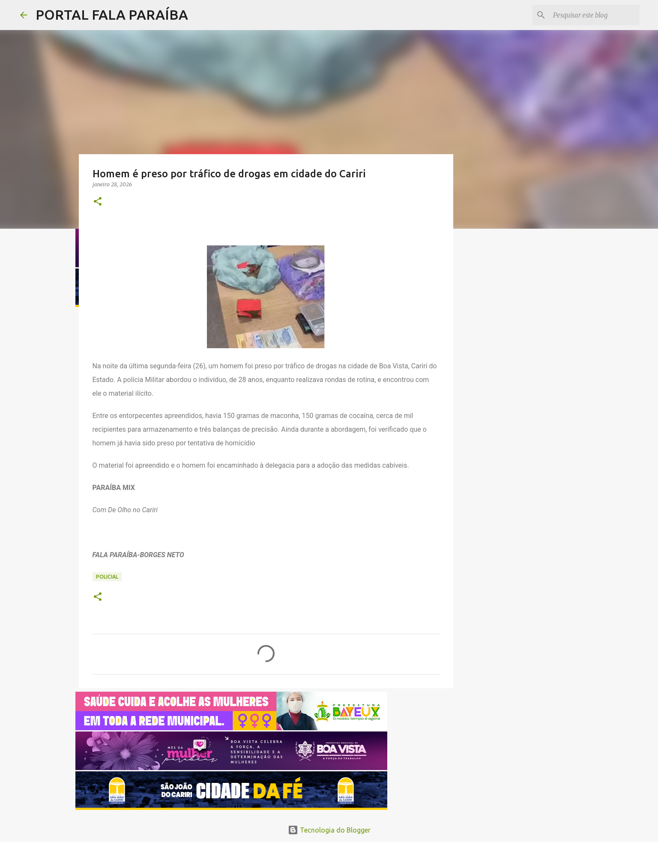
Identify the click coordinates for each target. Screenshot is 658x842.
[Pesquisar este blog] (595, 15)
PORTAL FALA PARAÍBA (112, 14)
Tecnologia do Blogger (329, 830)
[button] (98, 202)
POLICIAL (107, 576)
